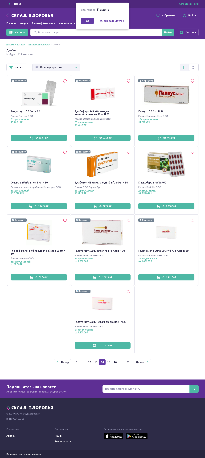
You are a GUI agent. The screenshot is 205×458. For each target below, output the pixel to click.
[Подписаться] (194, 389)
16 (115, 362)
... (83, 362)
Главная (11, 23)
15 (108, 362)
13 (95, 362)
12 (89, 362)
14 (102, 362)
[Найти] (167, 32)
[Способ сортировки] (56, 67)
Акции (24, 23)
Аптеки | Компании (43, 23)
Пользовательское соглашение (23, 454)
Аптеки (10, 435)
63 (128, 362)
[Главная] (30, 15)
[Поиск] (96, 32)
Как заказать (67, 23)
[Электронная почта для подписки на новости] (146, 389)
